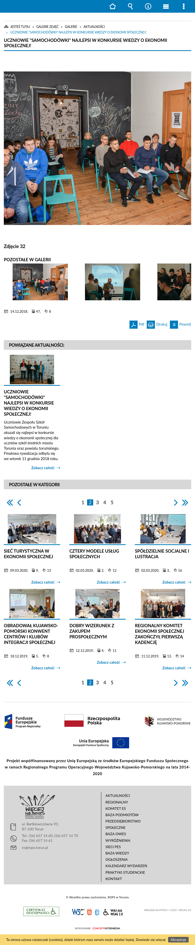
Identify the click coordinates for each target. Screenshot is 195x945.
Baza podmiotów (122, 815)
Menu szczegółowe (183, 6)
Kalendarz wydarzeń (126, 866)
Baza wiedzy (117, 853)
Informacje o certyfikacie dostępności (41, 911)
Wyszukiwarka (130, 6)
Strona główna (112, 6)
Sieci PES (113, 847)
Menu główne (166, 6)
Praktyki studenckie (125, 872)
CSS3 (97, 911)
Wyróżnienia (117, 840)
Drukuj (157, 323)
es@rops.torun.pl (35, 847)
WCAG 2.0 (113, 911)
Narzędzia (148, 6)
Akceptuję (178, 939)
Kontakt (113, 879)
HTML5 (89, 911)
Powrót (180, 323)
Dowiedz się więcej (151, 939)
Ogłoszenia (116, 859)
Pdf (136, 323)
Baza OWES (115, 834)
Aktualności (117, 795)
